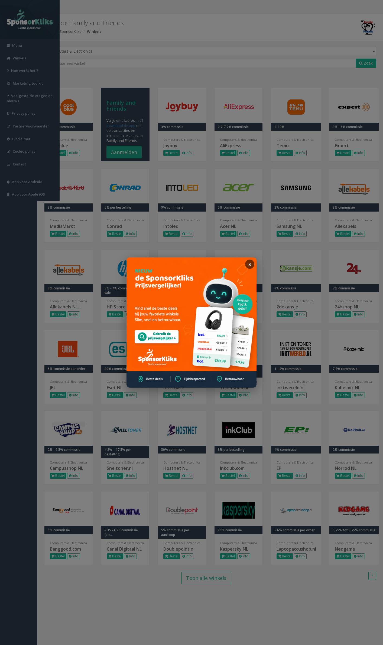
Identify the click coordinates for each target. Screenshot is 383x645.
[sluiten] (249, 264)
